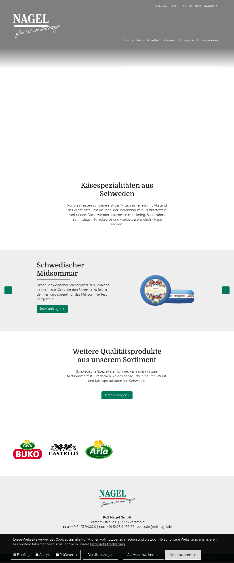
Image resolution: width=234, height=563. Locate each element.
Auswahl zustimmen (143, 555)
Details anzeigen (101, 555)
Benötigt (24, 555)
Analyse (45, 555)
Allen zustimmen (183, 555)
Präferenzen (68, 555)
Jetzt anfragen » (52, 309)
